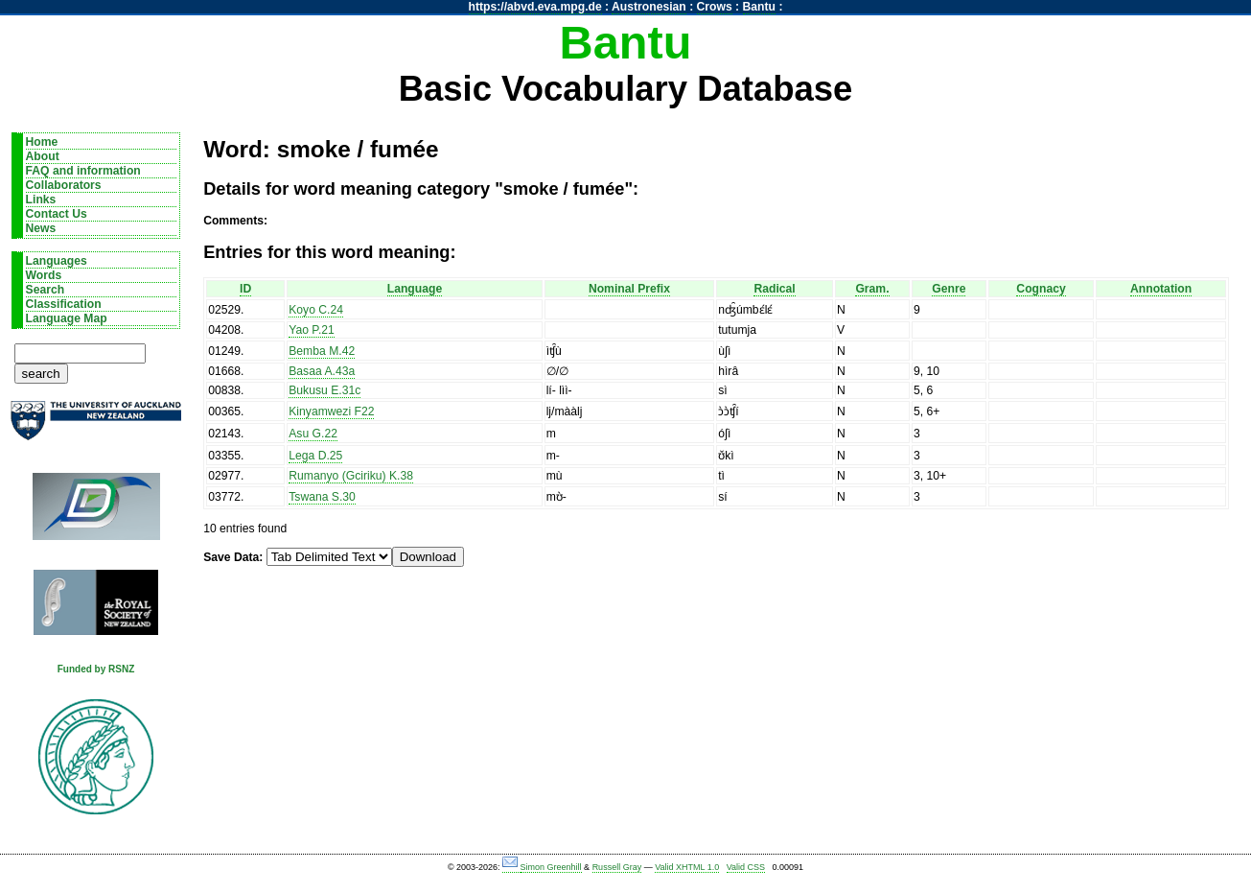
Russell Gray (617, 867)
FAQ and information (83, 170)
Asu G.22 (313, 433)
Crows (714, 6)
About (42, 156)
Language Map (66, 318)
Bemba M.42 (322, 351)
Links (41, 199)
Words (44, 275)
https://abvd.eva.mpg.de (535, 6)
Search (45, 289)
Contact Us (56, 214)
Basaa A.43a (322, 371)
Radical (774, 288)
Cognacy (1040, 288)
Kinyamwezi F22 (331, 411)
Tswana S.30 (322, 497)
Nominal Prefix (629, 288)
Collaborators (64, 185)
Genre (948, 288)
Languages (56, 261)
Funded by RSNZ (96, 669)
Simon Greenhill (551, 867)
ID (245, 288)
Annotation (1161, 288)
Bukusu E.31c (324, 390)
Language (414, 288)
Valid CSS (746, 867)
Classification (64, 304)
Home (42, 142)
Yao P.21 (312, 330)
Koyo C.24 (316, 310)
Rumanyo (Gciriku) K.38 (351, 475)
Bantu (759, 6)
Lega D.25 (315, 455)
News (41, 228)
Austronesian (649, 6)
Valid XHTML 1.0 (687, 867)
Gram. (872, 288)
